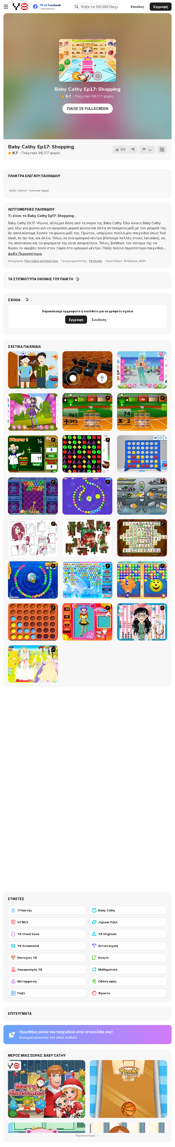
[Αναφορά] (147, 149)
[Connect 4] (142, 454)
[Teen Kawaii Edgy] (33, 412)
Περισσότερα (87, 1135)
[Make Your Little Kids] (33, 370)
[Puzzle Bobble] (33, 496)
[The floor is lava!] (87, 370)
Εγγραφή (160, 7)
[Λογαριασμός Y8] (47, 969)
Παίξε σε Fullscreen (87, 108)
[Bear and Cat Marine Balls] (33, 580)
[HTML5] (47, 922)
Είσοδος (137, 7)
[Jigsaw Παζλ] (128, 922)
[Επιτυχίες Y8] (47, 957)
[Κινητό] (128, 957)
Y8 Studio (95, 261)
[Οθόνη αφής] (128, 981)
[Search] (76, 7)
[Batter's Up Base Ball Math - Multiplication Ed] (142, 412)
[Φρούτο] (128, 993)
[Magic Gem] (142, 580)
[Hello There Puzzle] (33, 538)
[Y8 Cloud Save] (47, 933)
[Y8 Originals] (128, 933)
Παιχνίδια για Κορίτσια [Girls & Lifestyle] (41, 261)
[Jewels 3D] (87, 454)
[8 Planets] (87, 496)
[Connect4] (33, 622)
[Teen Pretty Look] (142, 370)
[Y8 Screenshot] (47, 945)
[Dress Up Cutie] (142, 622)
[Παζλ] (47, 993)
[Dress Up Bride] (33, 664)
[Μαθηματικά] (128, 969)
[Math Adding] (33, 454)
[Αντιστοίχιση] (128, 945)
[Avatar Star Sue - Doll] (87, 622)
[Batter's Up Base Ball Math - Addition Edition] (87, 412)
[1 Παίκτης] (47, 910)
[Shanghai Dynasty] (142, 538)
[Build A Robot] (142, 496)
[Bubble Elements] (87, 580)
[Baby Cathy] (128, 910)
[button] (25, 253)
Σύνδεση (99, 320)
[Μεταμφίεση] (47, 981)
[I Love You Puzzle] (87, 538)
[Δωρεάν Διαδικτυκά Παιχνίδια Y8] (20, 6)
